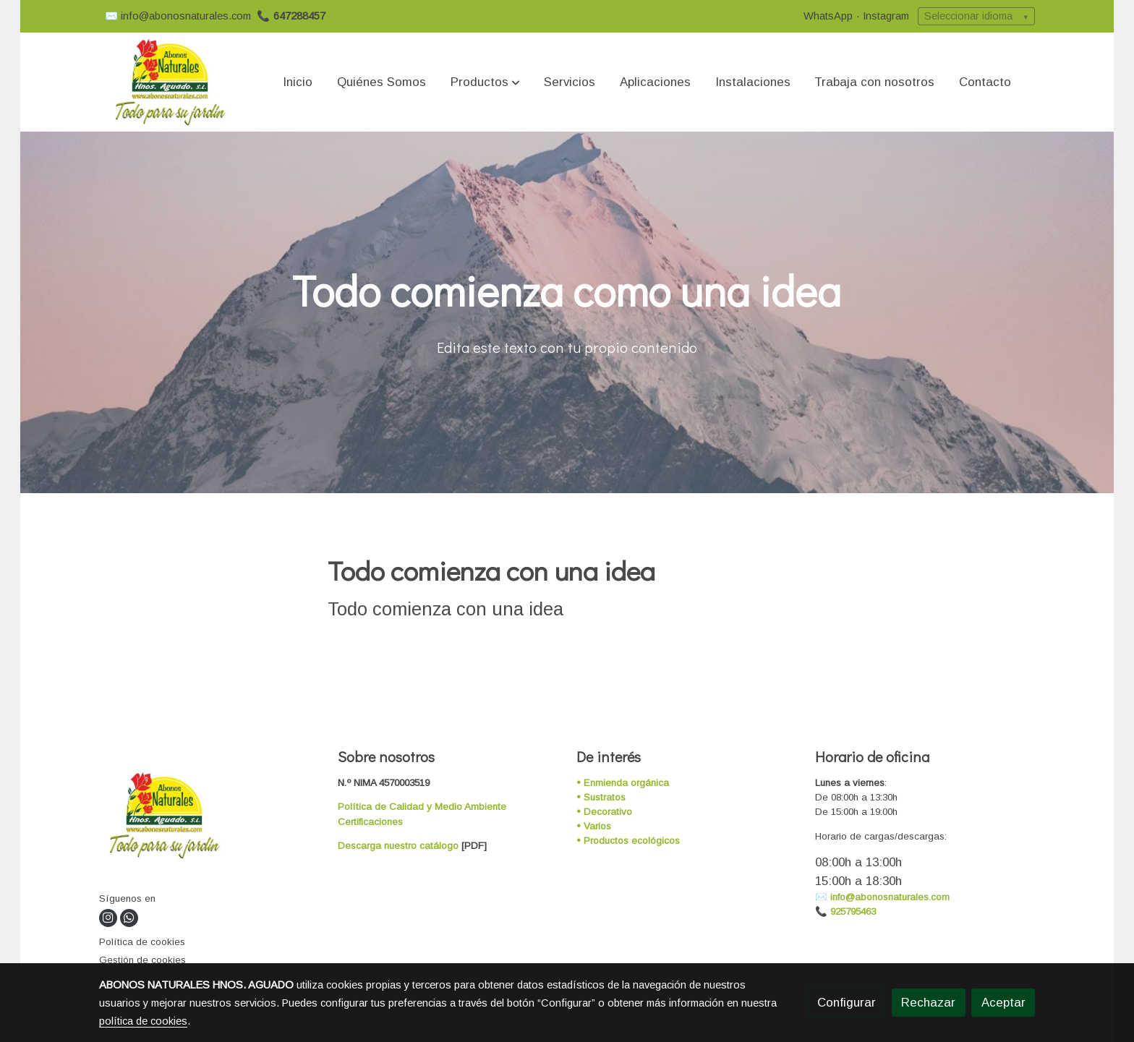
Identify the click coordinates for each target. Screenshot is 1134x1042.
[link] (170, 82)
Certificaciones (370, 821)
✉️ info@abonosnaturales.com (882, 897)
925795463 (853, 911)
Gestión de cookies (142, 960)
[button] (485, 82)
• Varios (593, 826)
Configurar (846, 1002)
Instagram (886, 16)
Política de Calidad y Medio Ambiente (422, 806)
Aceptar (1003, 1002)
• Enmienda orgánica (622, 782)
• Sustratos (601, 797)
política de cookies (143, 1021)
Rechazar (928, 1002)
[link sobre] (209, 818)
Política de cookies (142, 941)
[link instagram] (107, 918)
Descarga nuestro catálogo (398, 845)
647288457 (299, 16)
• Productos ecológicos (628, 840)
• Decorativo (604, 811)
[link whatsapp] (129, 918)
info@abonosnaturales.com (186, 16)
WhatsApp (828, 16)
